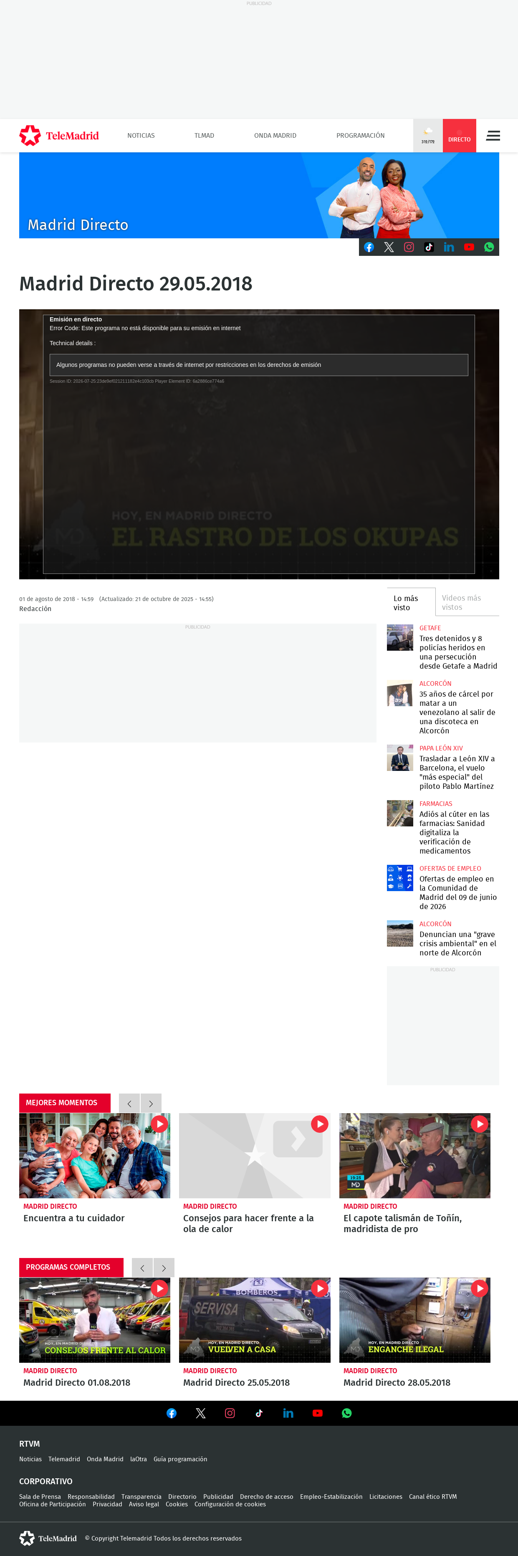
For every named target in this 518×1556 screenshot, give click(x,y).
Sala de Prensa (40, 1497)
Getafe (430, 628)
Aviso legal (144, 1504)
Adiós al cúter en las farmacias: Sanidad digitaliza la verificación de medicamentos (400, 813)
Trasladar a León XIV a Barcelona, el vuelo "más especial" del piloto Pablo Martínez (400, 758)
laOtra (138, 1459)
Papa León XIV (441, 748)
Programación (360, 135)
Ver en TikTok (259, 1415)
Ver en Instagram (230, 1413)
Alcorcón (435, 683)
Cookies (177, 1504)
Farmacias (435, 804)
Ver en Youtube (317, 1413)
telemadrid (48, 1538)
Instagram (409, 247)
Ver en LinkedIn (288, 1413)
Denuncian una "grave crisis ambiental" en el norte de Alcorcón (400, 933)
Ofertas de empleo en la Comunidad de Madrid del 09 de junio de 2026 (400, 878)
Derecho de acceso (266, 1497)
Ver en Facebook (171, 1415)
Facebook (369, 247)
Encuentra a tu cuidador (95, 1155)
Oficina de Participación (52, 1504)
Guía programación (180, 1459)
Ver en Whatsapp (347, 1413)
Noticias (141, 135)
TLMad (204, 135)
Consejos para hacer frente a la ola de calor (255, 1155)
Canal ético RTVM (433, 1497)
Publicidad (218, 1497)
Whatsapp (489, 247)
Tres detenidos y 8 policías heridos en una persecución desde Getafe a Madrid (400, 637)
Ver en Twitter (200, 1415)
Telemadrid (64, 1459)
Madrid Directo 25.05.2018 (255, 1320)
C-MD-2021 (259, 195)
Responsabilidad (91, 1497)
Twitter (389, 247)
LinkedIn (449, 247)
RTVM (29, 1444)
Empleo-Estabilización (331, 1497)
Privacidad (107, 1504)
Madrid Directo (50, 1206)
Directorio (182, 1497)
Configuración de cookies (230, 1504)
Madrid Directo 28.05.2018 (415, 1320)
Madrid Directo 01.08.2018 (95, 1320)
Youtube (469, 247)
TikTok (429, 247)
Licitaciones (385, 1497)
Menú (493, 135)
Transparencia (141, 1497)
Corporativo (46, 1482)
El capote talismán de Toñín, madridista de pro (415, 1155)
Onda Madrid (275, 135)
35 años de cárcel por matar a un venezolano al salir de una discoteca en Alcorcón (400, 693)
